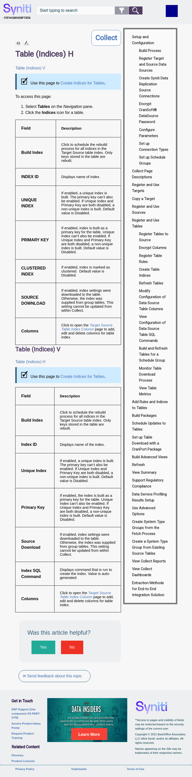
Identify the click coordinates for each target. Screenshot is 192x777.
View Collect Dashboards (142, 572)
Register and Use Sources (145, 210)
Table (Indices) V (30, 68)
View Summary (144, 473)
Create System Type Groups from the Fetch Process (148, 528)
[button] (121, 10)
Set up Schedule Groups (152, 160)
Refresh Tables (151, 283)
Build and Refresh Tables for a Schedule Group (153, 354)
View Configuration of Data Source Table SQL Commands (152, 329)
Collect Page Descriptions (142, 174)
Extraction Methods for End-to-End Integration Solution (148, 589)
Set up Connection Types (153, 147)
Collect (106, 38)
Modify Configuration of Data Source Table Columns (152, 300)
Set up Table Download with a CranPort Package (147, 443)
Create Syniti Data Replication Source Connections (153, 87)
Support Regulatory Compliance (148, 483)
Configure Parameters (148, 133)
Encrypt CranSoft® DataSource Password (148, 113)
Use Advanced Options (143, 511)
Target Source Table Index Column (86, 327)
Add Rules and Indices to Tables (150, 405)
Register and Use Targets (145, 188)
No (72, 647)
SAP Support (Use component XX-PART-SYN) (26, 713)
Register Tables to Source (153, 237)
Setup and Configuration (143, 40)
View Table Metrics (147, 391)
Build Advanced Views (150, 457)
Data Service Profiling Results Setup (149, 497)
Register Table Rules (150, 259)
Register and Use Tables (145, 223)
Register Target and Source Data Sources (152, 64)
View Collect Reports (149, 561)
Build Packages (144, 416)
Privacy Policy (24, 769)
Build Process (150, 51)
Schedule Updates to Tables (149, 426)
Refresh (138, 465)
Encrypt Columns (152, 248)
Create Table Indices (149, 272)
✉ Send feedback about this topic (53, 676)
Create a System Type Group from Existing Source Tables (150, 547)
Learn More (89, 734)
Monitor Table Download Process (150, 374)
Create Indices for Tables (82, 83)
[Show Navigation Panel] (172, 11)
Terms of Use (135, 769)
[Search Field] (89, 10)
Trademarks (79, 769)
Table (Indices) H (30, 362)
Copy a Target (143, 199)
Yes (43, 647)
